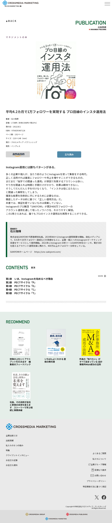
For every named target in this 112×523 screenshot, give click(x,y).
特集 (8, 450)
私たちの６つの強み (14, 445)
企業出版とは (12, 435)
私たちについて (99, 458)
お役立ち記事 (12, 460)
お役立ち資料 (12, 465)
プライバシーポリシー (96, 481)
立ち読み (69, 154)
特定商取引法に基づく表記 (94, 486)
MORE (100, 276)
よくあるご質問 (99, 453)
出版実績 (10, 440)
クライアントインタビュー (17, 455)
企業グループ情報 (97, 464)
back (12, 20)
